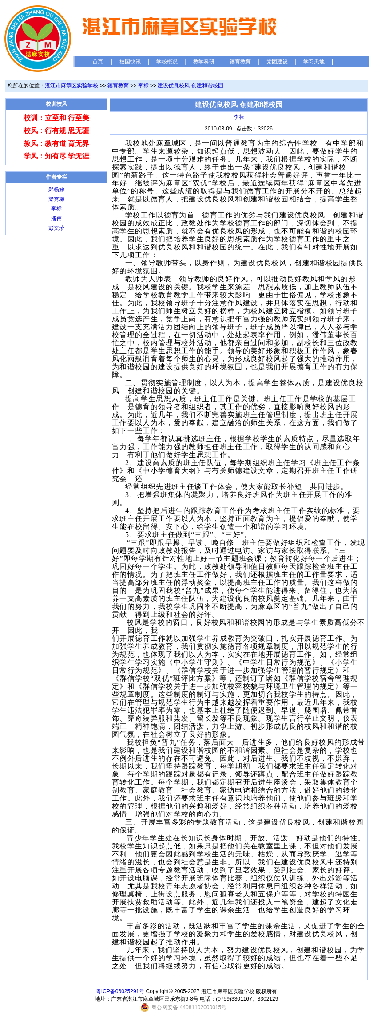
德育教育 (240, 62)
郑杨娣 (56, 189)
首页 (97, 62)
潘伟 (56, 218)
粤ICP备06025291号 (120, 991)
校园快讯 (130, 62)
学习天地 (314, 62)
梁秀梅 (56, 199)
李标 (143, 86)
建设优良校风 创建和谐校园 (190, 86)
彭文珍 (56, 228)
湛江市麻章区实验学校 (71, 86)
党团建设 (277, 62)
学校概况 (167, 62)
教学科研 (203, 62)
